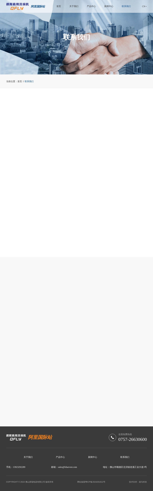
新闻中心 (108, 6)
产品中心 (91, 6)
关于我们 (73, 6)
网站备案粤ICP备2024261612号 (91, 482)
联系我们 (126, 6)
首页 (58, 6)
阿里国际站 (38, 6)
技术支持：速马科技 (138, 482)
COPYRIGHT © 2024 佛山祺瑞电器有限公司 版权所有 (29, 482)
